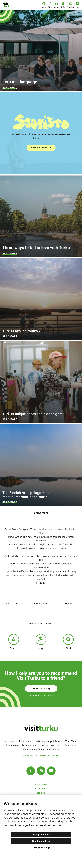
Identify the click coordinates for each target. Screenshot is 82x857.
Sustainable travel (41, 616)
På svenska (40, 756)
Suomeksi (28, 756)
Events (13, 642)
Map (41, 642)
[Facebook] (30, 770)
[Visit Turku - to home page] (6, 4)
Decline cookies (41, 841)
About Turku (13, 597)
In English (53, 756)
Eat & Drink (41, 597)
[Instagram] (41, 770)
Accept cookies (41, 834)
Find (68, 642)
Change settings (41, 847)
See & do (68, 597)
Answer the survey (41, 688)
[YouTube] (51, 770)
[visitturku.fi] (41, 730)
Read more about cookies (45, 825)
